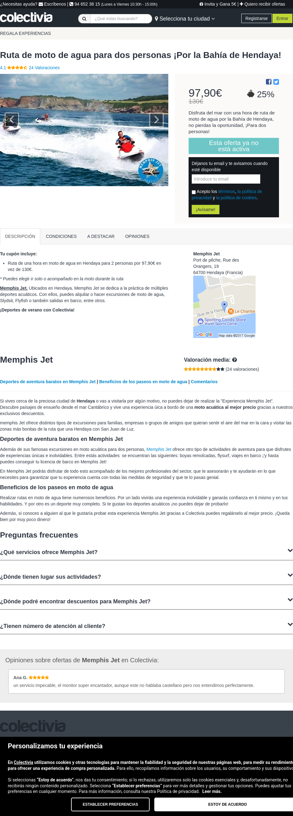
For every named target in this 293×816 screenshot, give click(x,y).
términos (226, 191)
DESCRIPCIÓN (20, 236)
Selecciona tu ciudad (185, 19)
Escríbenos (52, 4)
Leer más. (212, 791)
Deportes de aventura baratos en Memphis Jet (48, 381)
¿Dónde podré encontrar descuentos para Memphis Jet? (146, 601)
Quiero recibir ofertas (262, 4)
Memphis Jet (158, 449)
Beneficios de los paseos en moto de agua (143, 381)
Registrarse (256, 18)
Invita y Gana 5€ (217, 4)
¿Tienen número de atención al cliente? (146, 625)
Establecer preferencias (110, 804)
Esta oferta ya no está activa (234, 145)
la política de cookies (236, 197)
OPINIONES (137, 236)
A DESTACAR (101, 236)
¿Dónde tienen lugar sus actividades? (146, 576)
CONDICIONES (61, 236)
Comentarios (204, 381)
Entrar (282, 18)
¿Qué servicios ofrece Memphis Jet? (146, 551)
